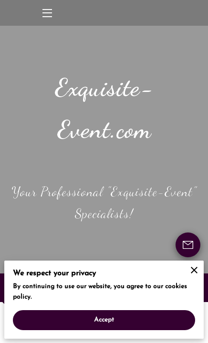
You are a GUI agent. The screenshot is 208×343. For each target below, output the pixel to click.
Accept (104, 320)
